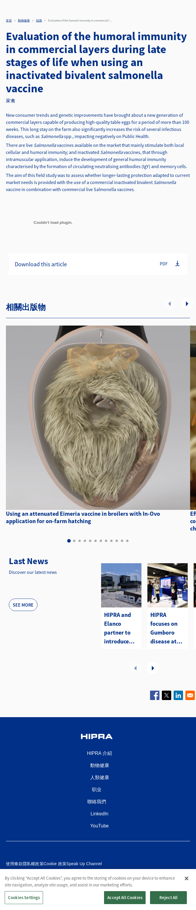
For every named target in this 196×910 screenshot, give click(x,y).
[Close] (186, 882)
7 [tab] (101, 541)
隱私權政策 (33, 863)
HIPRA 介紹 (99, 753)
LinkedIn (99, 813)
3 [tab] (79, 541)
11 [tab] (122, 541)
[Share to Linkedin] (178, 695)
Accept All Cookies (124, 901)
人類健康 (99, 777)
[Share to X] (166, 695)
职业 (96, 789)
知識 (39, 20)
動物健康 (24, 20)
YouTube (99, 825)
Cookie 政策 (55, 863)
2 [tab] (74, 541)
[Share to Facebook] (154, 695)
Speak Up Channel (84, 863)
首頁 (9, 20)
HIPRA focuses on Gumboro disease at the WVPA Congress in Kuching (165, 628)
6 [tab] (95, 541)
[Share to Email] (190, 695)
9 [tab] (111, 541)
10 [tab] (117, 541)
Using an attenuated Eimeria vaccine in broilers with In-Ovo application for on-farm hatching (83, 517)
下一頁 (187, 303)
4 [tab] (85, 541)
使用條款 (14, 863)
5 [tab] (90, 541)
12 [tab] (127, 541)
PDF (164, 264)
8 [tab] (106, 541)
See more (23, 605)
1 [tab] (69, 541)
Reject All (168, 901)
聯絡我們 (96, 801)
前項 (169, 303)
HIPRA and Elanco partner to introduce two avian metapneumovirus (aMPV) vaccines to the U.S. (121, 628)
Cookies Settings (24, 901)
